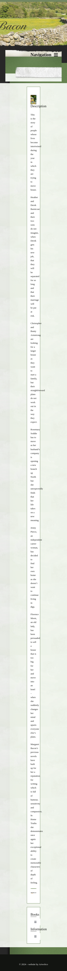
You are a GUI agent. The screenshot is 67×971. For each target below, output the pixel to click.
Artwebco (43, 964)
